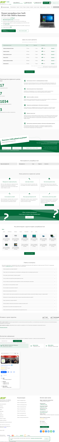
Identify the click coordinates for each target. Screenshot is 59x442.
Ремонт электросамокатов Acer (22, 417)
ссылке (5, 427)
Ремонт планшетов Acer (21, 408)
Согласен (46, 438)
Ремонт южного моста (7, 54)
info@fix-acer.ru (43, 409)
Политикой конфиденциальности (21, 342)
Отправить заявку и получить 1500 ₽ (32, 148)
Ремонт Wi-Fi (5, 57)
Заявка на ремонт (43, 7)
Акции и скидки (36, 7)
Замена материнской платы (8, 48)
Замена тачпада (6, 51)
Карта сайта (2, 430)
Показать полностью (3, 327)
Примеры (1, 407)
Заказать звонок (29, 217)
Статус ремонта (56, 7)
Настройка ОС (5, 63)
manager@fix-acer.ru (43, 412)
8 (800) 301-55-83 (43, 407)
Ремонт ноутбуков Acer (21, 400)
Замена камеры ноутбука (8, 60)
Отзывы (24, 7)
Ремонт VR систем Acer (21, 411)
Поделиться (41, 431)
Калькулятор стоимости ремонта (6, 422)
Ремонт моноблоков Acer (21, 402)
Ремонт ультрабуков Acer (21, 415)
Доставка (28, 7)
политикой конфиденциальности (14, 150)
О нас (21, 7)
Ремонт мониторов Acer (21, 413)
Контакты (48, 7)
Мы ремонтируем (5, 7)
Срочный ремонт (13, 7)
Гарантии (31, 7)
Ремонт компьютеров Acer (22, 404)
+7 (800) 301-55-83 (28, 2)
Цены (18, 7)
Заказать (53, 48)
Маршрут (4, 372)
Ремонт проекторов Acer (21, 406)
